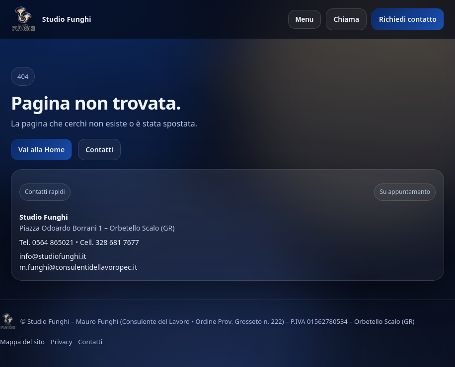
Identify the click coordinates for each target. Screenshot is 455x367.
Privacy (61, 341)
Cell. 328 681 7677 (109, 242)
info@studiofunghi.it (52, 256)
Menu (305, 19)
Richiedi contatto (408, 19)
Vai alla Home (41, 149)
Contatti (99, 149)
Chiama (346, 19)
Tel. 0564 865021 (46, 242)
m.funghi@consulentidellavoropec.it (78, 267)
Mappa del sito (22, 341)
